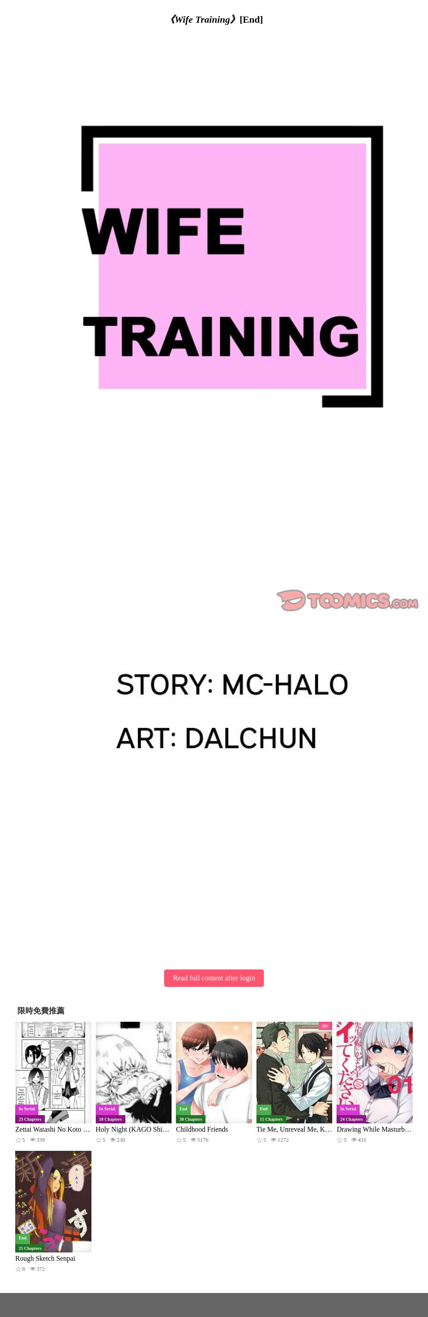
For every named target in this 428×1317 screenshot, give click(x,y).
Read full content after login (214, 978)
